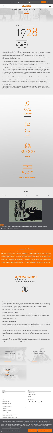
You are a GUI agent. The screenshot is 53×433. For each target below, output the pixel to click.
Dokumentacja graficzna (6, 410)
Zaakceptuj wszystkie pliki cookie (45, 430)
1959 (37, 195)
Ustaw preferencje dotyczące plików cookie (10, 430)
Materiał (29, 396)
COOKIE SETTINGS (6, 419)
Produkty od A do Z (31, 392)
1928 (5, 195)
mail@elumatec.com (6, 401)
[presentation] (2, 195)
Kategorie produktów (31, 394)
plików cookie (35, 422)
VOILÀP (3, 392)
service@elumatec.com (6, 403)
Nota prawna (4, 408)
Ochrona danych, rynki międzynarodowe (9, 413)
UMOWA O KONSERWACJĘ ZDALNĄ (9, 417)
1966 (48, 195)
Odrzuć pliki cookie (32, 430)
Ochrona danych (5, 412)
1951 (26, 195)
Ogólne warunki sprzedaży (7, 415)
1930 (16, 195)
